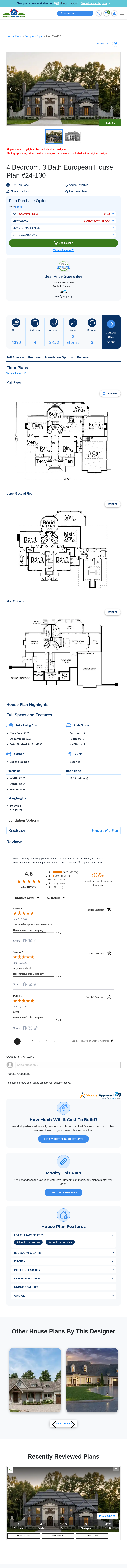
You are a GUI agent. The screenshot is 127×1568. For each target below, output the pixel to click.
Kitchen (19, 1261)
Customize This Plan (63, 1192)
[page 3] (32, 1041)
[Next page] (54, 1041)
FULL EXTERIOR (23, 1537)
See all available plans (95, 3)
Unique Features (26, 1286)
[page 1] (17, 1041)
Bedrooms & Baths (27, 1252)
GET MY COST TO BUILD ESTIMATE (63, 1139)
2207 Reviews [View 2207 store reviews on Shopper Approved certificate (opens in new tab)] (32, 886)
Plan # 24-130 (107, 1516)
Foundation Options (59, 357)
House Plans (14, 36)
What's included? (16, 373)
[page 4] (39, 1041)
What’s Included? (63, 250)
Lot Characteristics (29, 1235)
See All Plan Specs (111, 332)
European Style (33, 36)
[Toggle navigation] (122, 13)
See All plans (63, 1423)
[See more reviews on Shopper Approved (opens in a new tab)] (36, 941)
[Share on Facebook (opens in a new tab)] (25, 941)
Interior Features (27, 1269)
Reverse (110, 122)
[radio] (63, 872)
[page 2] (25, 1041)
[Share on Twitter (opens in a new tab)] (30, 940)
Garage (19, 1295)
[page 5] (47, 1041)
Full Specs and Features (23, 357)
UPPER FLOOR (92, 1537)
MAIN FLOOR (58, 1537)
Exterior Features (27, 1278)
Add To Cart (63, 243)
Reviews (83, 357)
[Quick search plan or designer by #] (75, 13)
